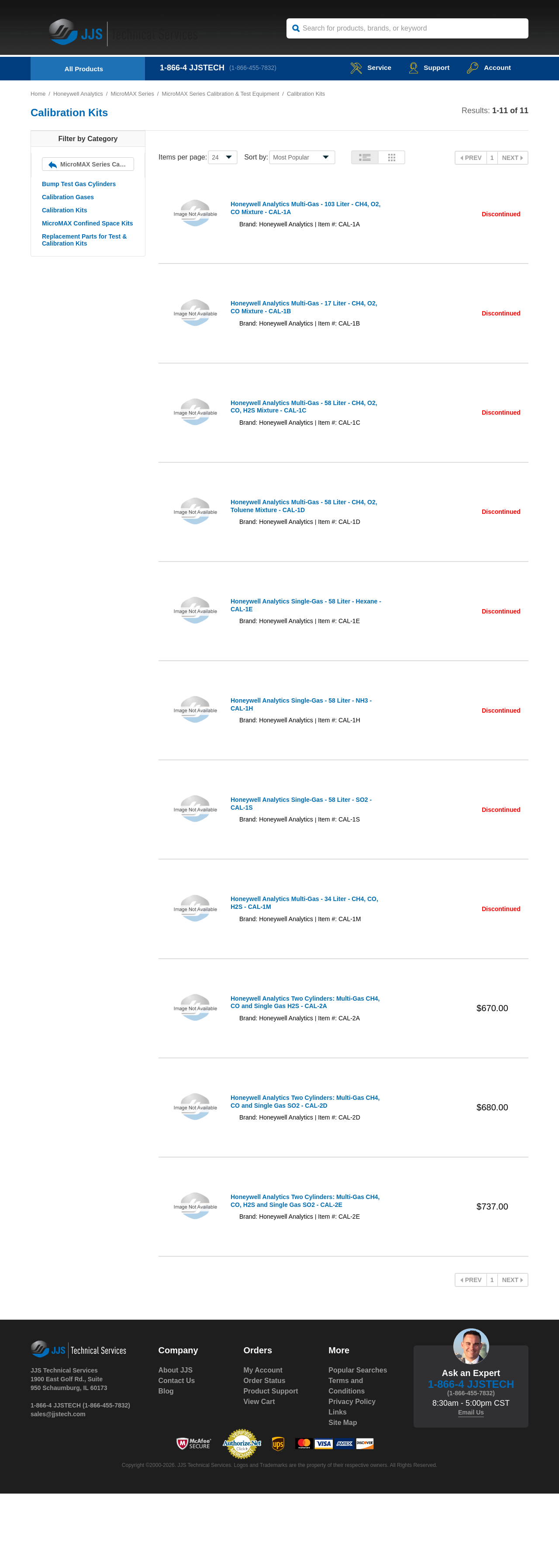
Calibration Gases (68, 197)
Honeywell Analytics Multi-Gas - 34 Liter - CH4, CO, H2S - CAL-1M (298, 948)
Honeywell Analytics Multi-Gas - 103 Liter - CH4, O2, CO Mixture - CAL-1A (300, 211)
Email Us (471, 1478)
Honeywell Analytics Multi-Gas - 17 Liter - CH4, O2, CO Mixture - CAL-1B (298, 316)
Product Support (270, 1457)
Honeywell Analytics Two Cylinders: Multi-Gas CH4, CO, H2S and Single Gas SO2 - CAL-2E (297, 1264)
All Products (84, 69)
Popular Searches (357, 1436)
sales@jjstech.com (58, 1480)
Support (428, 67)
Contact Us (177, 1447)
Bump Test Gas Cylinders (79, 183)
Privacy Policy (352, 1468)
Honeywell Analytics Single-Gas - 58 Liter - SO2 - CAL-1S (301, 843)
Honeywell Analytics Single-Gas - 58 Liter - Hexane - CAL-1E (292, 632)
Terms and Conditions (346, 1452)
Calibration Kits (64, 210)
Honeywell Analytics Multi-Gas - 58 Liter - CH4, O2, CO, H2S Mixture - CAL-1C (298, 422)
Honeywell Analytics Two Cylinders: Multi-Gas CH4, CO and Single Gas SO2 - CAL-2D (297, 1159)
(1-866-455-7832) (253, 67)
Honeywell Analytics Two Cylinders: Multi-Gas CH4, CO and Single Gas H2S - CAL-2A (297, 1054)
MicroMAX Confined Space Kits (87, 223)
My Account (263, 1436)
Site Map (342, 1489)
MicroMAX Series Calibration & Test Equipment (222, 93)
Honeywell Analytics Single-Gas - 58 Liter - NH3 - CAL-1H (301, 738)
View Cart (259, 1468)
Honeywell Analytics (78, 93)
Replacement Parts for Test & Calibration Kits (84, 240)
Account (488, 67)
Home (38, 93)
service (369, 67)
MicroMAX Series (133, 93)
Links (337, 1478)
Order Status (264, 1447)
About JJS (176, 1436)
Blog (166, 1457)
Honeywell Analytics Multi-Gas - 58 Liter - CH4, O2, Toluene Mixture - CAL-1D (298, 527)
